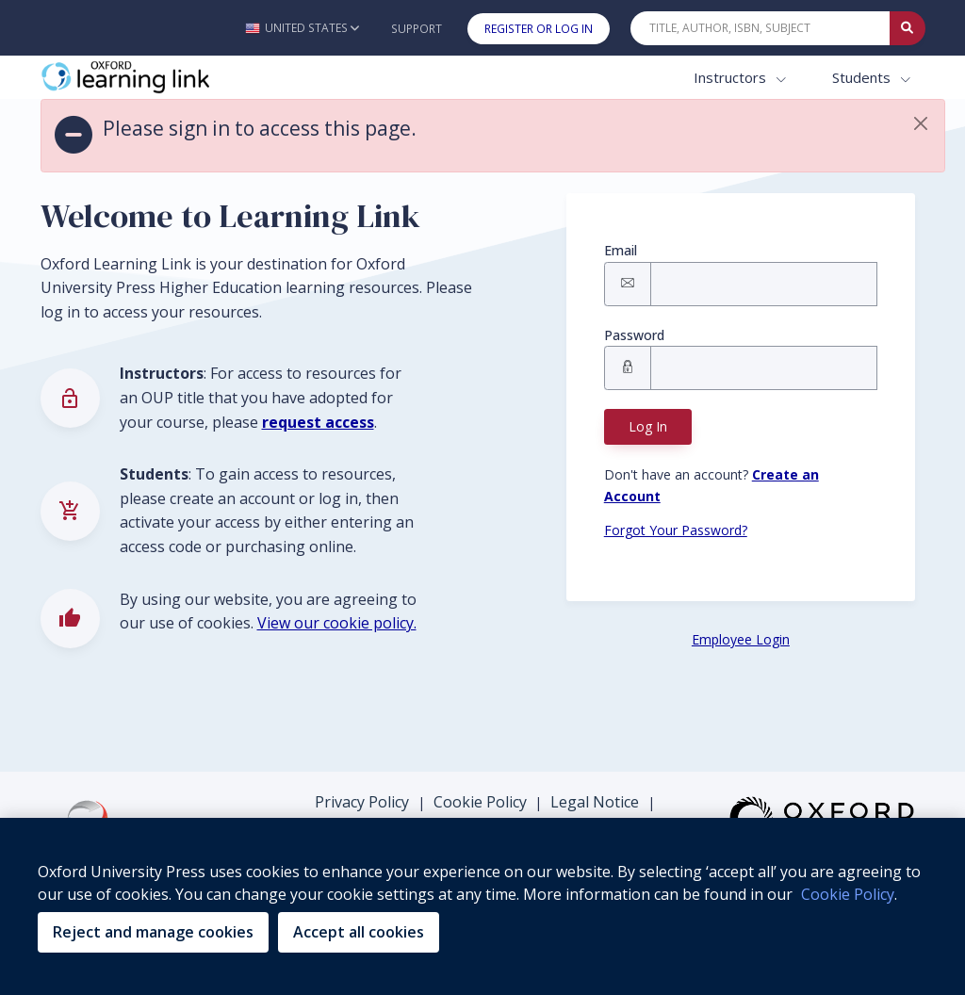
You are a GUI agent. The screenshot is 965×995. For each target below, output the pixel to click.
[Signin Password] (763, 368)
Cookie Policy (480, 801)
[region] (482, 906)
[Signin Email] (763, 284)
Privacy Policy (362, 801)
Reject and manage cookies (153, 932)
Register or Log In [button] (538, 29)
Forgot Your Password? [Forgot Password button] (675, 530)
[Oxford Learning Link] (182, 78)
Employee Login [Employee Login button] (741, 639)
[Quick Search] (760, 28)
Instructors (732, 77)
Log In (648, 426)
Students (863, 77)
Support (416, 29)
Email (620, 250)
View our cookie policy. (337, 622)
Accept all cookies (358, 932)
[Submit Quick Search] (907, 28)
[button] (302, 28)
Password (634, 335)
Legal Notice (594, 801)
